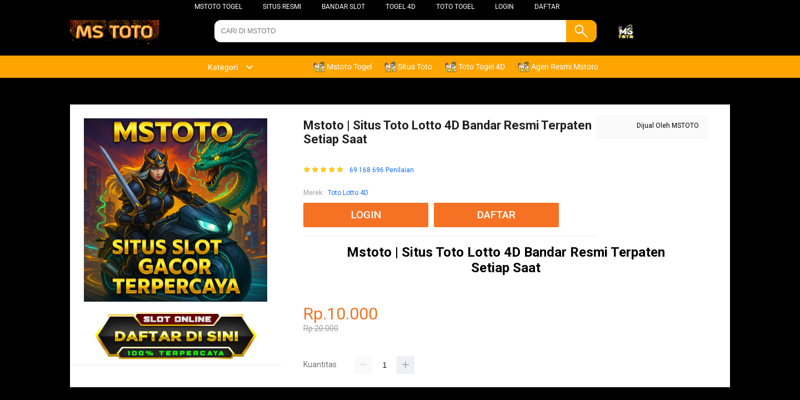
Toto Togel (455, 7)
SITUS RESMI (282, 7)
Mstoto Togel (218, 7)
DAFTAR (546, 7)
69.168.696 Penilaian (381, 170)
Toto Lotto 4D (348, 193)
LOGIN (504, 7)
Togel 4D (401, 7)
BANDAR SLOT (343, 7)
